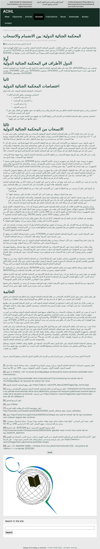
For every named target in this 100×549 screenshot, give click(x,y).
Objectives (17, 17)
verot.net (43, 548)
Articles (28, 17)
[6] (4, 404)
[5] (4, 400)
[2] (4, 372)
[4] (4, 388)
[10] (4, 427)
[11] (4, 437)
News (7, 17)
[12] (4, 446)
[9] (4, 421)
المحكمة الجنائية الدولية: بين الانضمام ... (22, 30)
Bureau (85, 17)
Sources (39, 17)
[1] (4, 365)
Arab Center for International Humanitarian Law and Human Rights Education (19, 4)
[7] (4, 408)
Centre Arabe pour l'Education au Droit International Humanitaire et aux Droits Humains (81, 4)
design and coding (30, 548)
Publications (51, 17)
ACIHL (8, 11)
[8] (4, 414)
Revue (63, 17)
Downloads (74, 17)
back (50, 452)
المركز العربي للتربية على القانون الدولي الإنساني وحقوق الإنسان (50, 3)
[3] (4, 385)
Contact (8, 23)
